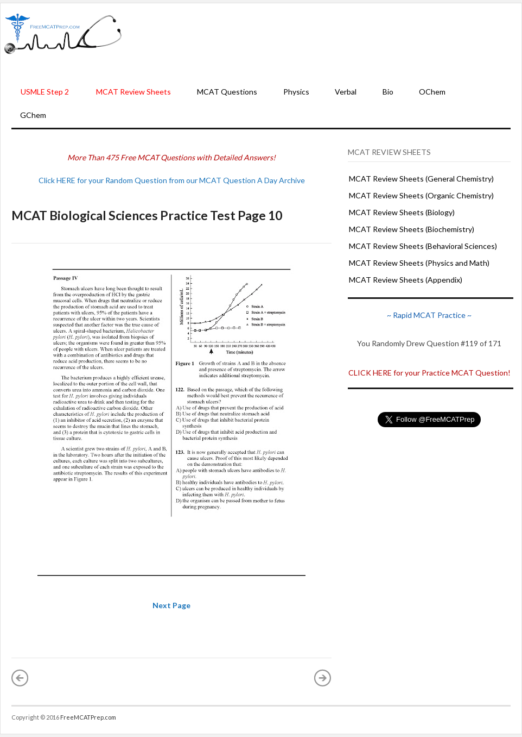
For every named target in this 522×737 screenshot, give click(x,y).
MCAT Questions (227, 91)
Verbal (346, 91)
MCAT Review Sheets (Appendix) (405, 279)
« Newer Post (20, 677)
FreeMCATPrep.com (88, 717)
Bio (388, 91)
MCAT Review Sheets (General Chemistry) (421, 178)
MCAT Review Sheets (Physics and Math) (419, 262)
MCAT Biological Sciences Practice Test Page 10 (146, 215)
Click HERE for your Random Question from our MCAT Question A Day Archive (172, 180)
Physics (296, 91)
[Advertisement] (322, 43)
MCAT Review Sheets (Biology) (402, 212)
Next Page (171, 605)
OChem (432, 91)
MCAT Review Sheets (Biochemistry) (411, 229)
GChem (33, 115)
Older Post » (323, 677)
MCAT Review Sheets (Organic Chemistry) (421, 195)
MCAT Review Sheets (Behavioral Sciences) (423, 246)
